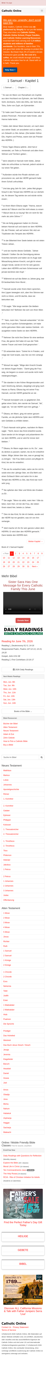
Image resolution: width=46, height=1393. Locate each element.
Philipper (7, 820)
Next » (35, 566)
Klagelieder (8, 1059)
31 (28, 566)
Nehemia (7, 986)
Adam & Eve (8, 734)
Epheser (7, 815)
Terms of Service (9, 1330)
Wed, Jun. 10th (9, 689)
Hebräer (6, 860)
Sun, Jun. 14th (9, 703)
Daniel (6, 1073)
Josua (5, 937)
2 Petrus (7, 876)
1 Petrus (7, 869)
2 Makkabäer (9, 1010)
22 (23, 562)
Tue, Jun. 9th (9, 685)
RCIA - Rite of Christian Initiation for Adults (21, 1177)
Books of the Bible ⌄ (23, 711)
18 (4, 562)
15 (28, 558)
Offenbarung (8, 900)
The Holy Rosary (10, 1174)
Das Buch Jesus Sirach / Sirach (16, 1045)
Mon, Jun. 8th (9, 682)
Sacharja (7, 1127)
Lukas (5, 780)
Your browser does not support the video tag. (23, 603)
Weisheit (7, 1040)
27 (9, 566)
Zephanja (7, 1118)
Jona (5, 1099)
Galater (6, 810)
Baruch (6, 1064)
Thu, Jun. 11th (9, 692)
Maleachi (7, 1132)
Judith (5, 996)
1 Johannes (8, 881)
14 (23, 558)
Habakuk (7, 1113)
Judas (5, 895)
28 (14, 566)
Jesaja (6, 1050)
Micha (5, 1104)
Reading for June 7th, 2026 (17, 641)
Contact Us (6, 1327)
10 (4, 558)
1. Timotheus (8, 841)
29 (18, 566)
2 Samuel (7, 956)
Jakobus (7, 865)
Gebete (23, 1250)
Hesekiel (7, 1069)
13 (18, 558)
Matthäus (7, 770)
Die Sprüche (8, 1024)
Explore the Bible (10, 1163)
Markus (6, 775)
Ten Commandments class (14, 1170)
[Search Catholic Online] (41, 757)
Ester (5, 1000)
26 (4, 566)
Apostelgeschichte (11, 789)
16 (33, 558)
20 (14, 562)
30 (23, 566)
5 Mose (6, 932)
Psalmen (7, 1019)
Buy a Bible (8, 745)
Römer (6, 794)
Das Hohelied (9, 1036)
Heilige (23, 1236)
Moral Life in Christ (11, 1166)
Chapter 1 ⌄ (23, 87)
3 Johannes (8, 890)
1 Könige (7, 960)
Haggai (6, 1123)
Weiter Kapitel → (35, 541)
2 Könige (7, 965)
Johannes (7, 785)
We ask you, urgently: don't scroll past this (22, 21)
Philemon (7, 855)
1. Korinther (8, 799)
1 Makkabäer (9, 1005)
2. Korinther (8, 806)
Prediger (7, 1031)
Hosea (6, 1078)
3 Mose (6, 922)
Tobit (5, 991)
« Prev (6, 553)
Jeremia (6, 1054)
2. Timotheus (8, 846)
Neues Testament (10, 731)
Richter (6, 941)
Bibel (23, 1263)
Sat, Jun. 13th (9, 700)
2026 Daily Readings (23, 670)
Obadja (6, 1094)
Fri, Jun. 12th (9, 696)
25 (38, 562)
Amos (5, 1090)
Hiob (5, 1014)
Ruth (5, 946)
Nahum (6, 1109)
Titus (5, 850)
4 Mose (6, 927)
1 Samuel (7, 951)
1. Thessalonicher (11, 829)
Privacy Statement (20, 1327)
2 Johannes (8, 886)
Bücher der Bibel (10, 724)
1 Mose (6, 913)
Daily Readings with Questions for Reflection (22, 1156)
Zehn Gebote (9, 738)
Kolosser (7, 825)
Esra (5, 981)
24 (33, 562)
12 (14, 558)
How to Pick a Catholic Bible (15, 741)
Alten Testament (10, 727)
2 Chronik (7, 977)
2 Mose (6, 918)
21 (18, 562)
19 (9, 562)
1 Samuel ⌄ (8, 87)
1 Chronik (7, 972)
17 (38, 558)
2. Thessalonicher (11, 834)
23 (28, 562)
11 (9, 558)
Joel (5, 1083)
